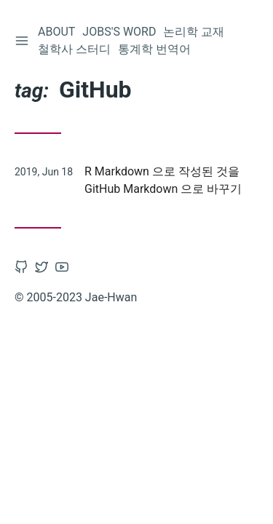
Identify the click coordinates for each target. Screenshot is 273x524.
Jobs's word (119, 32)
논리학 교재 (193, 32)
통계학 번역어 (154, 49)
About (56, 32)
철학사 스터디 (74, 49)
